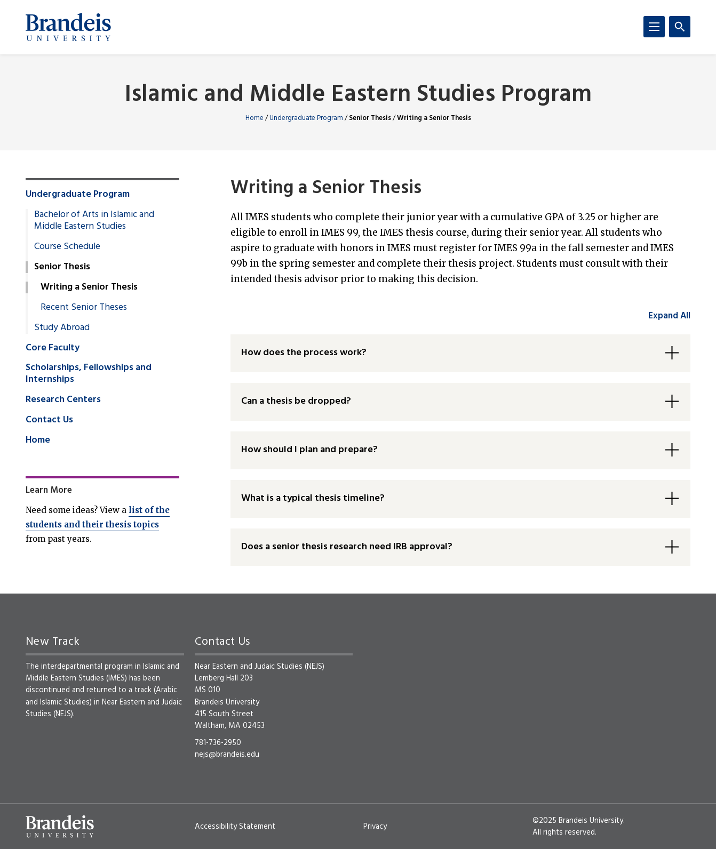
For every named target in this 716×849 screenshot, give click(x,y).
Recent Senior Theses (84, 308)
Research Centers (63, 400)
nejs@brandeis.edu (227, 754)
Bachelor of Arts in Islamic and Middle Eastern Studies (94, 221)
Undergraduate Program (306, 118)
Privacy (375, 826)
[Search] (679, 26)
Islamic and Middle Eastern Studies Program (358, 95)
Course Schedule (67, 247)
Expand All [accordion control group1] (669, 316)
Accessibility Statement (235, 826)
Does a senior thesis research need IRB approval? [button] (346, 547)
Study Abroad (62, 328)
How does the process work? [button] (304, 353)
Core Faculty (52, 348)
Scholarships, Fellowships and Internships (89, 374)
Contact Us (49, 420)
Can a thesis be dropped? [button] (296, 401)
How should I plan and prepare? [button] (309, 450)
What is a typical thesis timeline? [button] (313, 498)
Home (254, 118)
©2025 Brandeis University (577, 820)
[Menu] (654, 26)
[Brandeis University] (68, 27)
